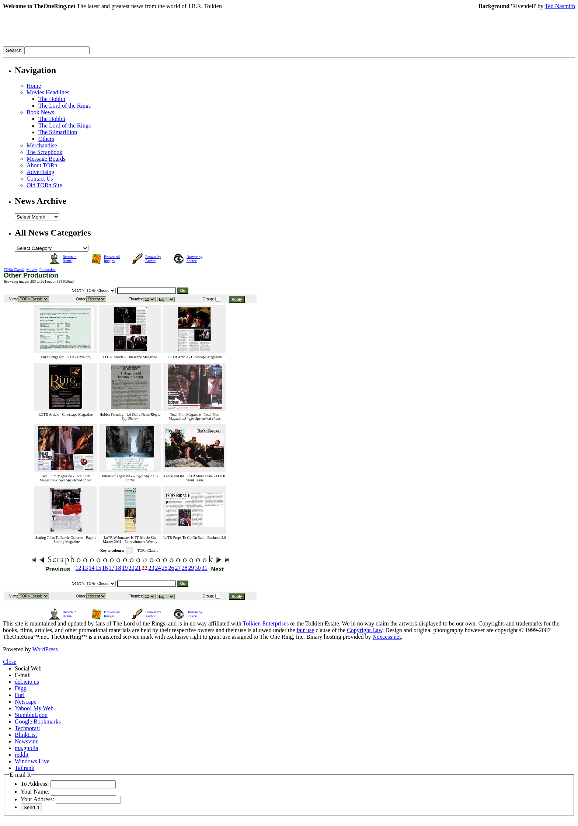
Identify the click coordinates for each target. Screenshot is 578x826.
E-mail (23, 675)
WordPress (45, 649)
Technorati (27, 728)
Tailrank (24, 768)
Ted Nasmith (560, 6)
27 (178, 568)
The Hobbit (51, 99)
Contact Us (40, 178)
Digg (21, 688)
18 (118, 568)
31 (205, 568)
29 (191, 568)
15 (98, 568)
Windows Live (32, 761)
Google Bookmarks (38, 721)
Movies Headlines (48, 92)
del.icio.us (27, 682)
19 (125, 568)
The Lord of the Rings (64, 105)
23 (151, 568)
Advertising (41, 172)
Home (34, 86)
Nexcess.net (387, 637)
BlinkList (26, 735)
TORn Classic (14, 270)
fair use (305, 630)
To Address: (35, 784)
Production (47, 270)
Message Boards (46, 159)
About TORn (42, 165)
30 (198, 568)
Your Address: (37, 799)
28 (185, 568)
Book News (40, 112)
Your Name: (35, 791)
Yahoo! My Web (34, 708)
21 (138, 568)
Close (9, 662)
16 (105, 568)
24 (158, 568)
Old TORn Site (44, 185)
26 (171, 568)
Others (46, 139)
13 (85, 568)
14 (92, 568)
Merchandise (42, 145)
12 (78, 568)
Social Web (28, 668)
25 (165, 568)
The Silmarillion (57, 132)
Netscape (25, 701)
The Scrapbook (44, 152)
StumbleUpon (31, 715)
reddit (21, 755)
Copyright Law (364, 630)
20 (132, 568)
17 (112, 568)
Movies (32, 270)
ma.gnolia (26, 748)
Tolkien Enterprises (266, 623)
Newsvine (26, 741)
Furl (20, 695)
